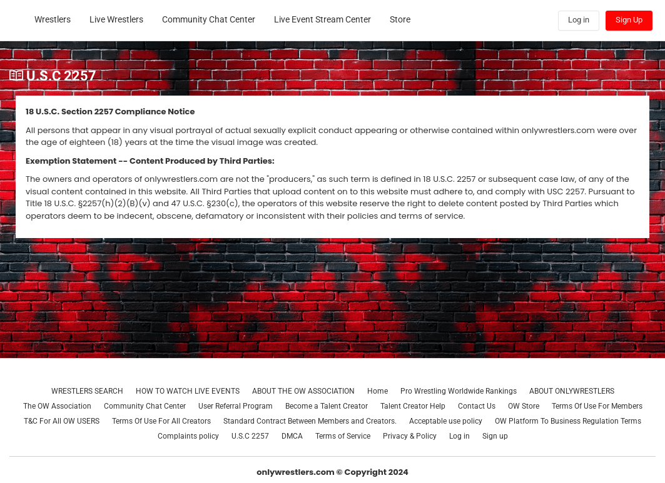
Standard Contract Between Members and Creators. (310, 421)
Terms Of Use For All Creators (161, 421)
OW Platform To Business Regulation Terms (568, 421)
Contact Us (476, 406)
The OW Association (57, 406)
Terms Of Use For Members (597, 406)
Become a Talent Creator (326, 406)
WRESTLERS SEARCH (87, 391)
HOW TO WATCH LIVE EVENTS (188, 391)
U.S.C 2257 (250, 436)
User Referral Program (235, 406)
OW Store (523, 406)
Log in (459, 436)
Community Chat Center (145, 406)
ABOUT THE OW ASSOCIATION (303, 391)
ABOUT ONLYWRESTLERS (571, 391)
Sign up (495, 436)
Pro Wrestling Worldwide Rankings (458, 391)
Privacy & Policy (410, 436)
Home (377, 391)
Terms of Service (342, 436)
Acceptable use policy (445, 421)
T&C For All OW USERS (61, 421)
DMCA (292, 436)
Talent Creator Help (412, 406)
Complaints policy (188, 436)
